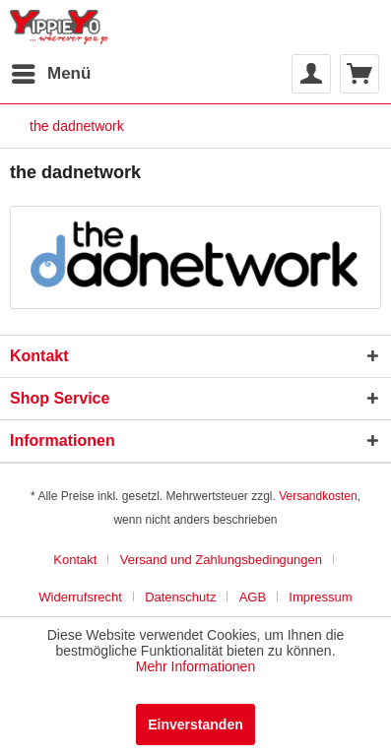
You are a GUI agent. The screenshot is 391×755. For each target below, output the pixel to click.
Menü (51, 70)
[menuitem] (50, 74)
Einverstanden (195, 724)
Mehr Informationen (195, 666)
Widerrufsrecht (80, 597)
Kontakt (75, 559)
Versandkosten (318, 496)
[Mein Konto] (311, 74)
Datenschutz (180, 597)
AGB (252, 597)
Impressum (320, 597)
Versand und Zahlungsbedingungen (221, 559)
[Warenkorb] (359, 74)
